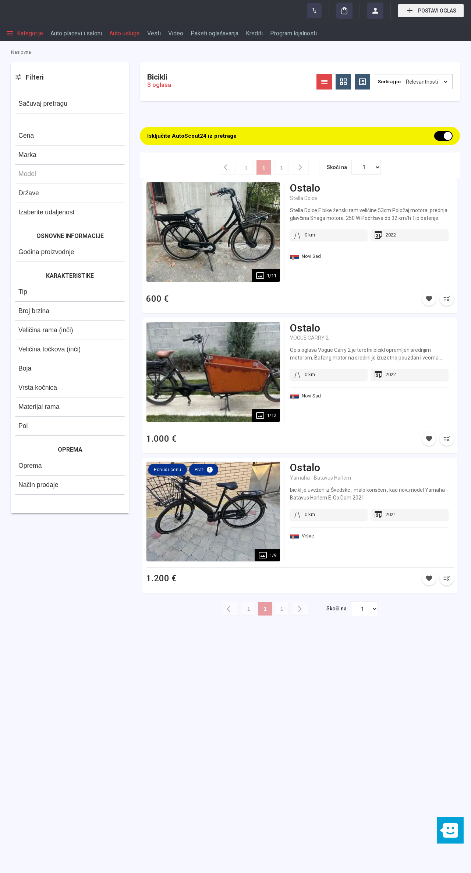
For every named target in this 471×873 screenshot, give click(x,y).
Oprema (30, 465)
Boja (24, 368)
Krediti (254, 33)
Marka (27, 154)
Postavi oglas (431, 10)
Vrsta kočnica (37, 387)
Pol (23, 426)
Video (175, 33)
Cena (26, 135)
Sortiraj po (389, 81)
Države (28, 193)
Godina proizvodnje (46, 252)
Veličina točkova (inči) (49, 349)
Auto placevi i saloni (76, 33)
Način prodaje (38, 484)
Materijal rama (38, 406)
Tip (22, 291)
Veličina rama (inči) (45, 330)
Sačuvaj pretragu (42, 103)
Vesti (154, 33)
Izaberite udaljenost (46, 212)
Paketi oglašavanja (214, 33)
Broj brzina (33, 311)
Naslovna (21, 52)
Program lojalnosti (293, 33)
